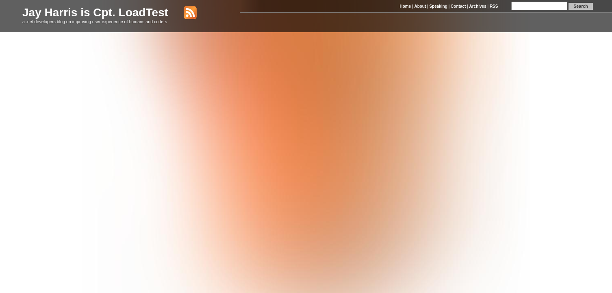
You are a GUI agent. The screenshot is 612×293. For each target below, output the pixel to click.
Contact (458, 6)
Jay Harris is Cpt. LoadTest (95, 12)
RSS (494, 6)
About (420, 6)
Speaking (438, 6)
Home (405, 6)
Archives (477, 6)
